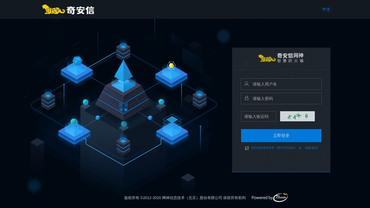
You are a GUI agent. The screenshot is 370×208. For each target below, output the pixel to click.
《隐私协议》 (311, 147)
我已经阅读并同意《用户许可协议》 (274, 147)
